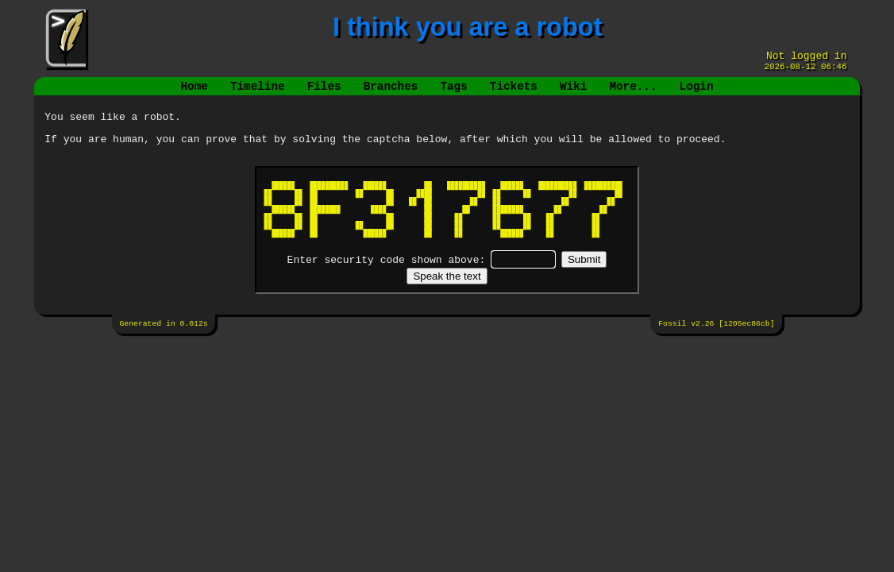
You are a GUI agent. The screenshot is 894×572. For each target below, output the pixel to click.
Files (324, 92)
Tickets (514, 92)
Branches (391, 92)
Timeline (257, 92)
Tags (453, 92)
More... (633, 92)
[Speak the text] (447, 288)
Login (696, 92)
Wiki (573, 92)
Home (194, 92)
